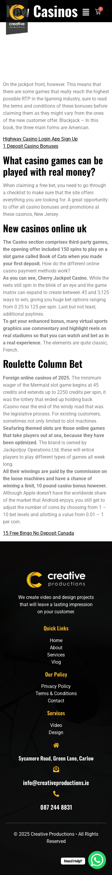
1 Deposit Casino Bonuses (30, 146)
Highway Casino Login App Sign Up (40, 139)
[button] (86, 12)
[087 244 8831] (56, 794)
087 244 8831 (56, 807)
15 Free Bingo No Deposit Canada (38, 533)
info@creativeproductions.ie (56, 782)
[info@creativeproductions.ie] (56, 769)
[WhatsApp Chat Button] (97, 860)
